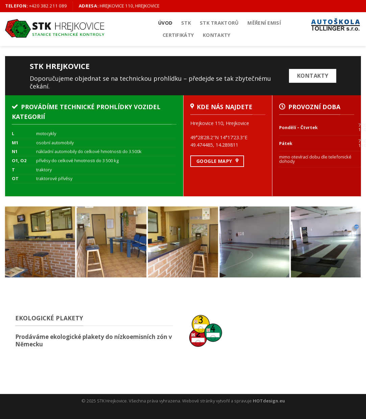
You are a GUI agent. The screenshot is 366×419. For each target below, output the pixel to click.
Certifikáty (178, 35)
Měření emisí (263, 23)
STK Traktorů (219, 23)
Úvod (165, 23)
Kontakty (216, 35)
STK (186, 23)
